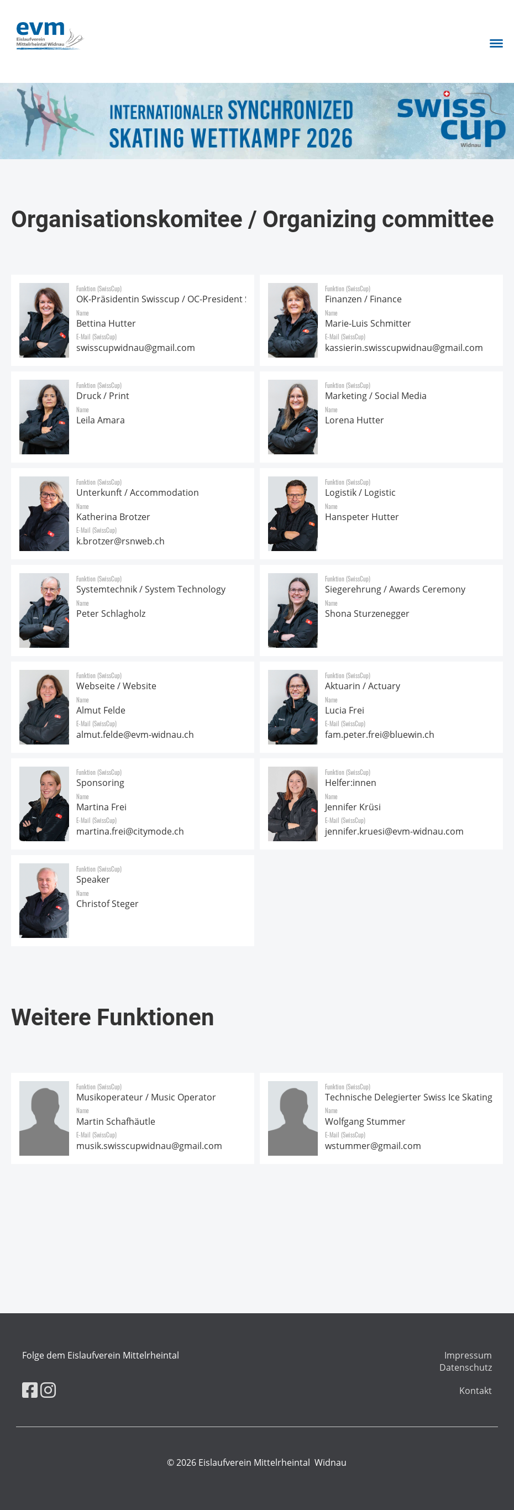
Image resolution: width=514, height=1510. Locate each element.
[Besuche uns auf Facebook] (30, 1390)
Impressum (468, 1355)
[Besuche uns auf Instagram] (48, 1390)
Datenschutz (465, 1367)
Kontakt (475, 1391)
